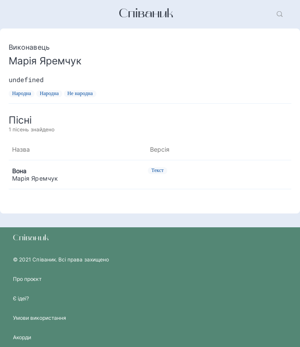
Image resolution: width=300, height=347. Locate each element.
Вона (19, 171)
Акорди (22, 337)
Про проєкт (27, 279)
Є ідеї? (21, 298)
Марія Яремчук (35, 178)
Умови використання (39, 318)
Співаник (146, 14)
